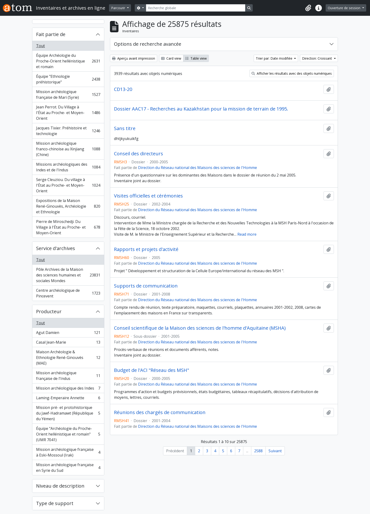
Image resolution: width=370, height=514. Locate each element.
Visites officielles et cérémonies (148, 196)
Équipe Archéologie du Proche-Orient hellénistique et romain (68, 61)
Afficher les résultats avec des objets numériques (292, 73)
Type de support (54, 503)
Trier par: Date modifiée (274, 58)
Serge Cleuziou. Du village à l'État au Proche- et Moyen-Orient (68, 185)
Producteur (49, 311)
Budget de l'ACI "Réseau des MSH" (151, 370)
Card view (171, 58)
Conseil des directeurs (138, 153)
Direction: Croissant (317, 58)
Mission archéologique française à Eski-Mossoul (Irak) (68, 452)
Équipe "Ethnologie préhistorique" (68, 79)
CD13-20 (123, 89)
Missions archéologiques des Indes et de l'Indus (68, 167)
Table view (196, 58)
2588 (258, 450)
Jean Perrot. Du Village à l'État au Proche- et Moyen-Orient (68, 112)
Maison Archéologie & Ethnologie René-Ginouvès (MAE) (68, 357)
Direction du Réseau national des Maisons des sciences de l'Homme (197, 167)
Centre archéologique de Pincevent (68, 293)
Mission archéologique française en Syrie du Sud (68, 467)
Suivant (275, 450)
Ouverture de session (344, 8)
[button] (308, 8)
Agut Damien (68, 333)
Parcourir (118, 8)
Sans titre (124, 128)
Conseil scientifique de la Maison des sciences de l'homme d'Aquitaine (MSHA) (200, 328)
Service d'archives (55, 248)
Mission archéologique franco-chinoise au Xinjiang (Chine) (68, 149)
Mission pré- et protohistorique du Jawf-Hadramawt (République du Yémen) (68, 413)
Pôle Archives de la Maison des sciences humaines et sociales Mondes (68, 275)
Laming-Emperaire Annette (68, 399)
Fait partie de (50, 34)
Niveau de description (60, 486)
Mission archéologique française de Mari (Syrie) (68, 94)
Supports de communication (146, 286)
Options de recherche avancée (147, 44)
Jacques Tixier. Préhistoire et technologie (68, 130)
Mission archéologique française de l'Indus (68, 375)
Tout (40, 45)
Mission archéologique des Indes (68, 389)
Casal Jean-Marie (68, 343)
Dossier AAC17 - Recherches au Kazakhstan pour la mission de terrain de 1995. (201, 109)
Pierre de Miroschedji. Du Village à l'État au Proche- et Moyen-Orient (68, 227)
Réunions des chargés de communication (160, 412)
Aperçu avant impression (133, 58)
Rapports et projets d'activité (146, 249)
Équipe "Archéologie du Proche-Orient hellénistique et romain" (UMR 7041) (68, 434)
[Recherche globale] (195, 8)
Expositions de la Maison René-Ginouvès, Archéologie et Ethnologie (68, 206)
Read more (246, 234)
